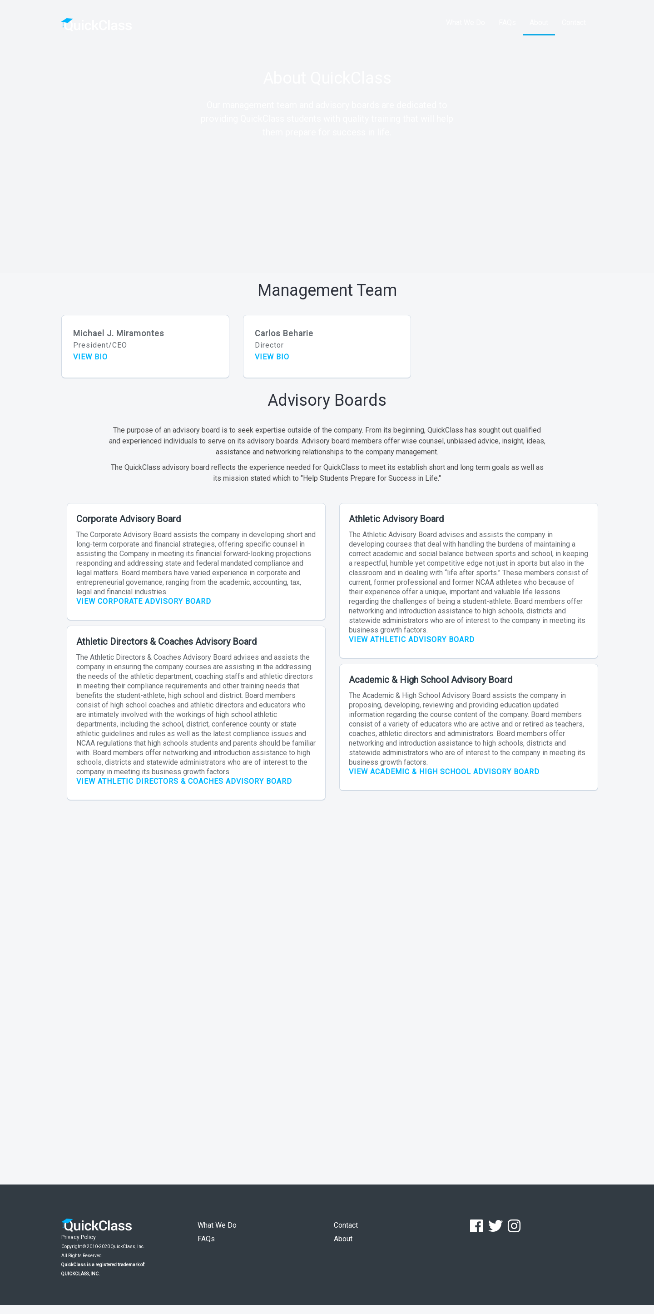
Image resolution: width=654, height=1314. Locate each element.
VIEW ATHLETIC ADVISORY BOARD (412, 639)
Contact (574, 22)
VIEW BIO (90, 357)
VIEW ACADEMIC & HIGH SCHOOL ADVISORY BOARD (444, 771)
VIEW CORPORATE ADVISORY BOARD (143, 601)
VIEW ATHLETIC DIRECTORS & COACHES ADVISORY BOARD (184, 781)
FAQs (507, 22)
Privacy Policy (78, 1237)
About (539, 22)
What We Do (465, 22)
